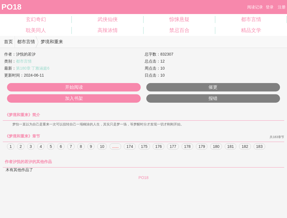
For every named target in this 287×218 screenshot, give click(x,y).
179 (201, 146)
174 (129, 146)
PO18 (11, 7)
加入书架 (74, 98)
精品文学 (251, 30)
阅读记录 (255, 7)
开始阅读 (74, 87)
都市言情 (251, 19)
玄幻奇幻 (36, 19)
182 (245, 146)
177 (173, 146)
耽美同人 (36, 30)
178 (187, 146)
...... (115, 146)
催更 (213, 87)
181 (230, 146)
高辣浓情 (108, 30)
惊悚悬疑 (179, 19)
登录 (270, 7)
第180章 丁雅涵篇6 (32, 68)
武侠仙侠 (108, 19)
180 (216, 146)
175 (144, 146)
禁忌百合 (179, 30)
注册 (282, 7)
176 (158, 146)
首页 (8, 41)
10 (102, 146)
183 (259, 146)
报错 (213, 98)
